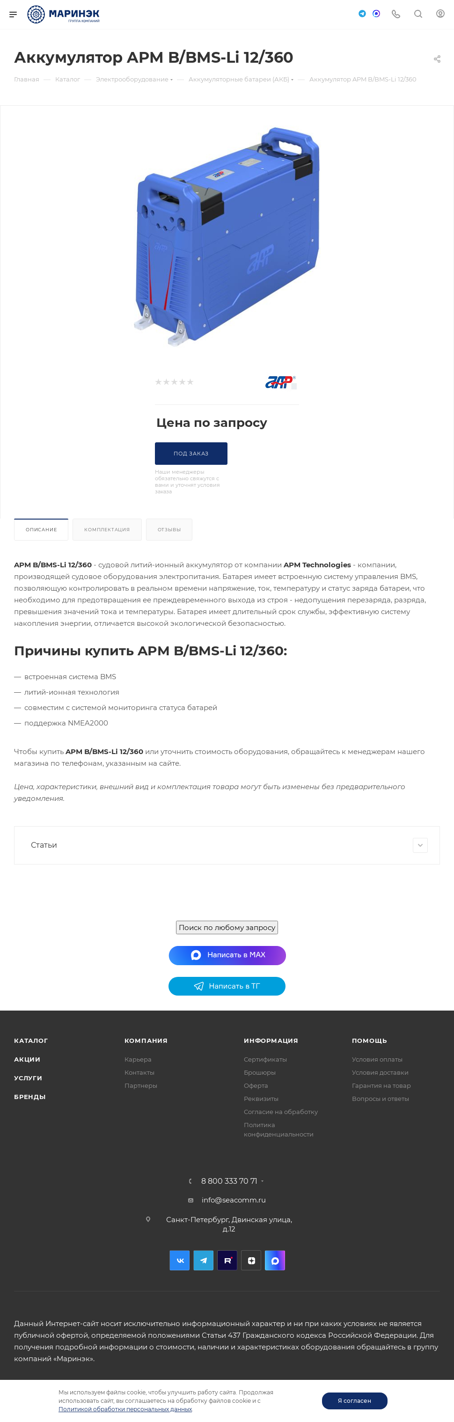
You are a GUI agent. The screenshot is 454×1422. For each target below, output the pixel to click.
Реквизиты (261, 1098)
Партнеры (140, 1085)
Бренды (30, 1096)
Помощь (369, 1040)
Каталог (31, 1040)
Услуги (28, 1078)
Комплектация (107, 529)
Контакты (139, 1072)
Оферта (256, 1085)
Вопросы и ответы (380, 1098)
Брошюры (260, 1072)
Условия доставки (380, 1072)
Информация (271, 1040)
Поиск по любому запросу (227, 927)
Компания (146, 1040)
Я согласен (354, 1400)
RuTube (227, 1260)
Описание (41, 529)
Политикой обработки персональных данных (125, 1409)
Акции (27, 1059)
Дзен (251, 1260)
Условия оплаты (377, 1059)
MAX (275, 1260)
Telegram (203, 1260)
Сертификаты (265, 1059)
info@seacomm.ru (234, 1199)
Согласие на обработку (281, 1111)
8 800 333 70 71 (229, 1181)
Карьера (138, 1059)
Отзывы (169, 529)
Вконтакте (179, 1260)
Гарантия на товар (381, 1085)
